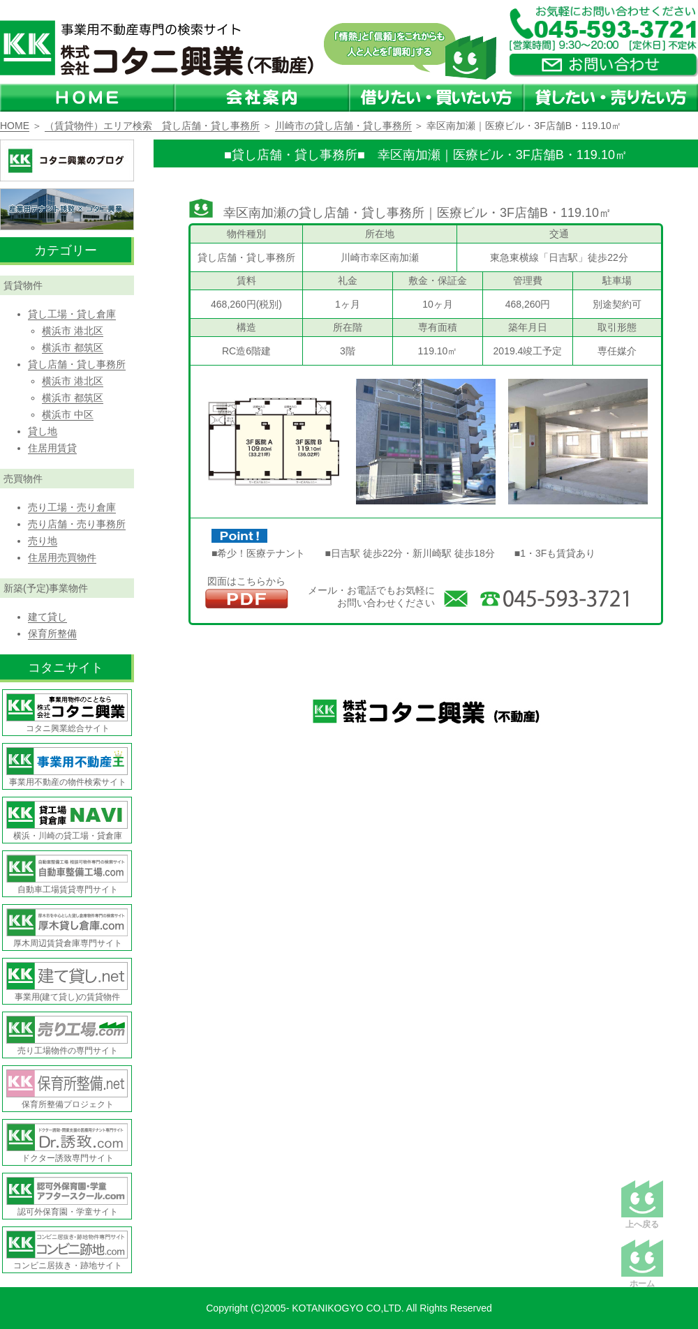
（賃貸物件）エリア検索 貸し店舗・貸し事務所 (152, 125)
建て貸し (47, 616)
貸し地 (42, 431)
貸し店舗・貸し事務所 (77, 364)
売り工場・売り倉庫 (72, 507)
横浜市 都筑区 (72, 347)
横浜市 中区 (68, 414)
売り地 (42, 540)
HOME (14, 125)
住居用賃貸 (52, 447)
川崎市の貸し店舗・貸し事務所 (343, 125)
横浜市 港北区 (72, 330)
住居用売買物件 (62, 557)
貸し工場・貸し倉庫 (72, 314)
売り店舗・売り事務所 (77, 524)
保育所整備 (52, 633)
